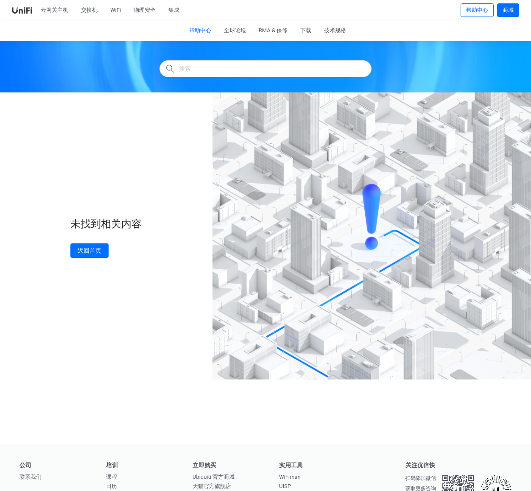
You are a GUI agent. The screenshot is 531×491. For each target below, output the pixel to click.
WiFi (115, 10)
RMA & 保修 (273, 30)
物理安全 (145, 10)
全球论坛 (235, 30)
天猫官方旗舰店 (212, 486)
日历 (111, 486)
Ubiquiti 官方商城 (214, 477)
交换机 (89, 10)
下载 (305, 30)
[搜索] (265, 68)
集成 (173, 10)
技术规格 (335, 30)
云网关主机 (54, 10)
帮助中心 (477, 9)
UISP (285, 486)
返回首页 (89, 250)
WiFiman (290, 477)
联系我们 (31, 477)
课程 (111, 477)
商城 (508, 9)
